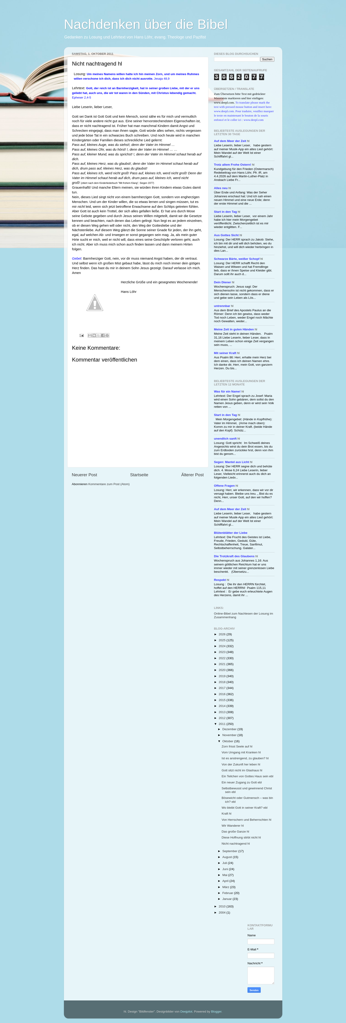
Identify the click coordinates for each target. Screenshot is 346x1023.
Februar (228, 893)
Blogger (216, 1011)
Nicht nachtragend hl (236, 843)
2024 (222, 646)
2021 (222, 664)
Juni (225, 869)
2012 (222, 718)
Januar (227, 899)
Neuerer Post (84, 474)
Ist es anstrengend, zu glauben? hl (245, 758)
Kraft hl (226, 813)
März (226, 887)
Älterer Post (192, 474)
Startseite (139, 474)
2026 (222, 634)
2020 (222, 670)
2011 (222, 724)
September (230, 851)
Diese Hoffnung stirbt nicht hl (241, 837)
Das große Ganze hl (235, 831)
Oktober (228, 741)
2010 (222, 906)
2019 (222, 676)
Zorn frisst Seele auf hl (237, 746)
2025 (222, 640)
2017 (222, 688)
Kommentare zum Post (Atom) (109, 484)
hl (232, 141)
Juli (225, 863)
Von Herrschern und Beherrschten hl (246, 819)
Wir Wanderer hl (233, 825)
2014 (222, 706)
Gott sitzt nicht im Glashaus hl (242, 770)
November (229, 735)
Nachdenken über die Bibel (146, 24)
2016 (222, 694)
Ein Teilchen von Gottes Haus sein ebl (247, 776)
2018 (222, 682)
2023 (222, 652)
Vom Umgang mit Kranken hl (241, 752)
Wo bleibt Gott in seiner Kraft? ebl (245, 807)
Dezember (229, 729)
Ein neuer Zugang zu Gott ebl (242, 782)
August (227, 857)
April (226, 881)
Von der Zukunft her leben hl (241, 764)
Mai (225, 875)
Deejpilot (186, 1011)
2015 (222, 700)
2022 (222, 658)
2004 (222, 912)
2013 (222, 712)
